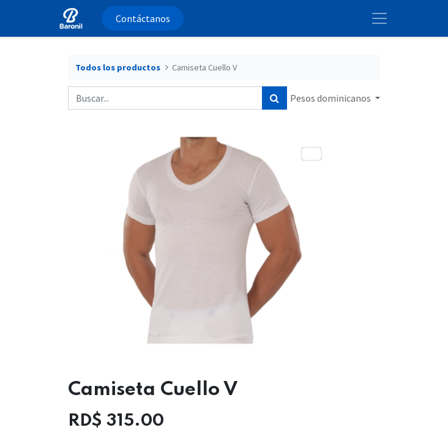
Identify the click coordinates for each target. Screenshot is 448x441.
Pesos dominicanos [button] (331, 98)
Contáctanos (143, 18)
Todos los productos (117, 67)
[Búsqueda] (274, 98)
